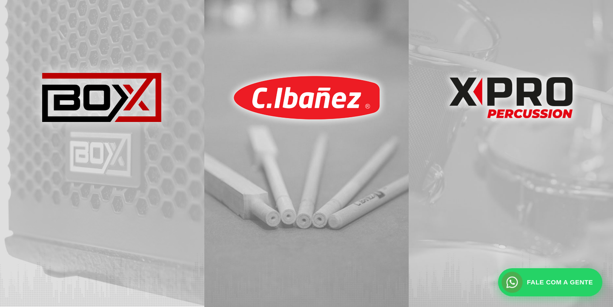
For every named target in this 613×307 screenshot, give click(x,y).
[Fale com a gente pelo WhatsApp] (550, 282)
